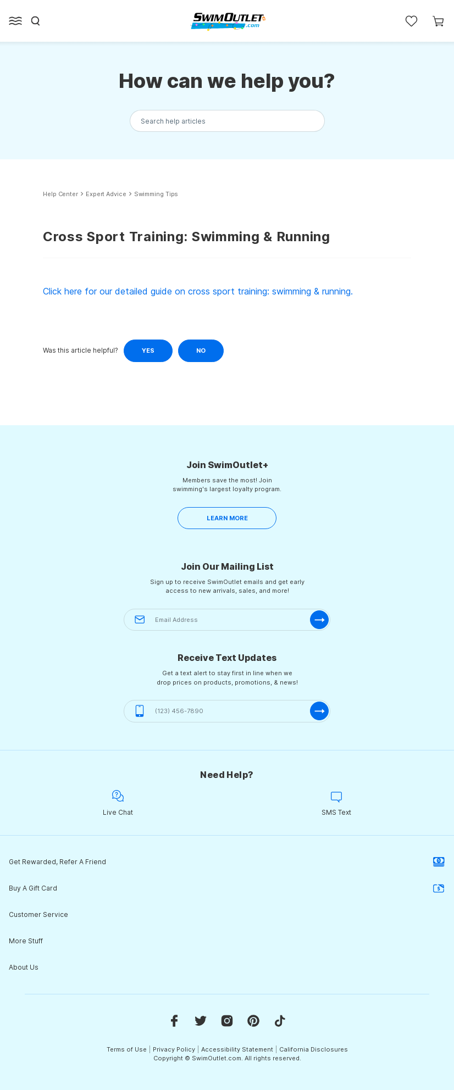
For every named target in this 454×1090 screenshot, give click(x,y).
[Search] (36, 21)
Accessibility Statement (237, 1049)
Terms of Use (127, 1049)
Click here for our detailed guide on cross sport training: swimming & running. (198, 291)
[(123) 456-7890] (227, 711)
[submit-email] (319, 619)
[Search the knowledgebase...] (227, 121)
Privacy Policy (174, 1049)
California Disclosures (313, 1049)
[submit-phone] (319, 711)
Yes (148, 350)
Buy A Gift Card (227, 888)
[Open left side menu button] (15, 20)
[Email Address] (227, 620)
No (201, 350)
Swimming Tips (156, 194)
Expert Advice (106, 194)
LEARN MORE (227, 518)
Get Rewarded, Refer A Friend (227, 862)
